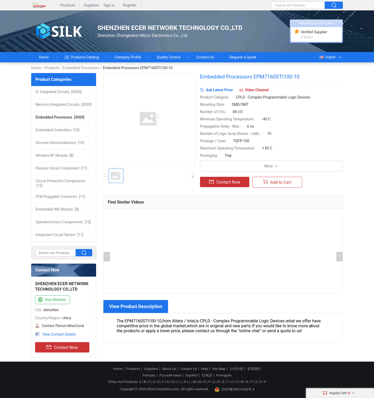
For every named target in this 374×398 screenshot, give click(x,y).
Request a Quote (243, 57)
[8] (54, 155)
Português (224, 375)
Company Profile (128, 57)
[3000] (59, 92)
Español (191, 375)
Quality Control (169, 57)
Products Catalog (81, 57)
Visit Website (51, 300)
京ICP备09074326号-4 (235, 389)
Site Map (218, 368)
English (327, 57)
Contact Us (205, 57)
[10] (57, 130)
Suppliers (91, 5)
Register (130, 5)
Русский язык (170, 375)
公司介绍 (236, 368)
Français (148, 375)
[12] (60, 183)
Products (68, 5)
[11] (61, 168)
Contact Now (62, 347)
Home (44, 57)
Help (204, 368)
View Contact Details (59, 334)
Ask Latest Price (219, 90)
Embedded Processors (81, 68)
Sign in (109, 5)
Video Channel (257, 90)
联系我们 (254, 368)
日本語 (207, 375)
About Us (169, 368)
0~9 (263, 382)
